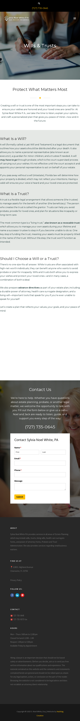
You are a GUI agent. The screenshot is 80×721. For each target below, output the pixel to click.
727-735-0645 (18, 615)
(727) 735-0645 (40, 8)
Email (21, 458)
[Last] (53, 452)
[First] (26, 452)
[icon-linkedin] (18, 595)
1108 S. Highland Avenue (23, 567)
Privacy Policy (16, 580)
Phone (22, 470)
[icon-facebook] (12, 595)
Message (18, 481)
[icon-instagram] (22, 595)
